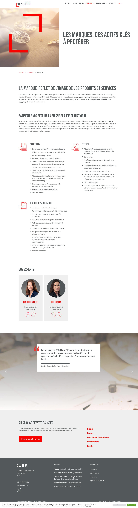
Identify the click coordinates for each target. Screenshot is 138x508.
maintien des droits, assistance (67, 486)
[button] (6, 371)
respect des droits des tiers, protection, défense (68, 478)
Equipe (81, 3)
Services (90, 3)
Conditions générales (39, 501)
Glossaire (93, 477)
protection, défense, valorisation (68, 469)
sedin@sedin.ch (22, 485)
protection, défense (68, 482)
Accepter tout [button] (131, 505)
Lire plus (88, 505)
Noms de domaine (93, 489)
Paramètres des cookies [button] (119, 505)
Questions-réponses (97, 480)
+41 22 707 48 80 (23, 482)
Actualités (93, 469)
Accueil (68, 3)
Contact (112, 3)
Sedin (75, 3)
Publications (94, 473)
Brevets (90, 493)
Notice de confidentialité (24, 501)
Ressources (101, 3)
